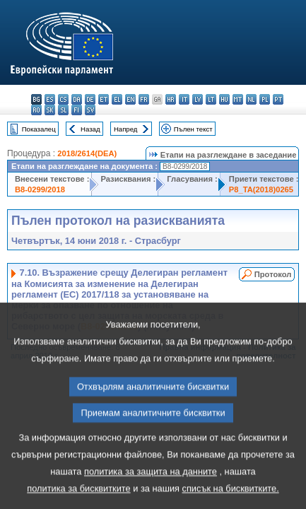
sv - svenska (90, 110)
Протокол (273, 274)
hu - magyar (224, 99)
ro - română (36, 110)
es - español (50, 99)
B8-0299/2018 (40, 189)
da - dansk (76, 99)
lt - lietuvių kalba (211, 99)
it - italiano (184, 99)
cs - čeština (63, 99)
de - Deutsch (90, 99)
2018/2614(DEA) (87, 153)
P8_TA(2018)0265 (261, 189)
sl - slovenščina (63, 110)
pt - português (278, 99)
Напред (126, 129)
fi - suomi (76, 110)
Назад (90, 129)
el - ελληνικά (117, 99)
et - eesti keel (103, 99)
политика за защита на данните (150, 491)
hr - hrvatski (170, 99)
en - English (130, 99)
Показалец (39, 129)
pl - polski (264, 99)
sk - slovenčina (50, 110)
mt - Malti (238, 99)
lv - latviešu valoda (197, 99)
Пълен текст (193, 129)
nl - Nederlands (251, 99)
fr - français (144, 99)
